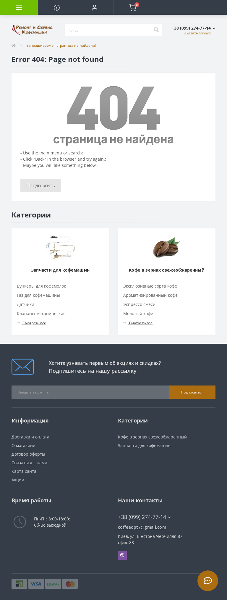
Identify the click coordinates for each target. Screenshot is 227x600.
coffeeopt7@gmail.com (142, 527)
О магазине (23, 445)
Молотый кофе (138, 313)
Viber (122, 555)
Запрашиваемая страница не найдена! (61, 45)
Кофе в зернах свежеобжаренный (152, 437)
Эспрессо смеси (139, 304)
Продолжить (40, 185)
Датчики (25, 304)
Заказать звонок (196, 33)
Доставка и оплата (30, 437)
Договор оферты (28, 454)
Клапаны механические (41, 313)
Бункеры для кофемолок (41, 286)
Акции (18, 480)
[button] (95, 7)
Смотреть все (31, 322)
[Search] (156, 30)
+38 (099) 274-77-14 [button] (144, 517)
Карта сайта (24, 471)
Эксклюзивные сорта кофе (150, 286)
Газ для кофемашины (38, 295)
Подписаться (192, 392)
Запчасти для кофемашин (144, 445)
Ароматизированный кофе (150, 295)
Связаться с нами (29, 462)
